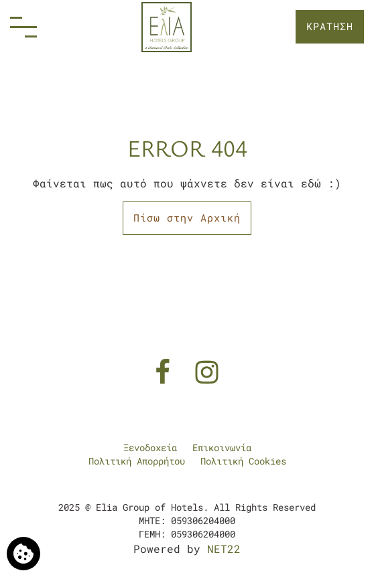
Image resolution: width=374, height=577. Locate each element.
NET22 (224, 549)
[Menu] (23, 27)
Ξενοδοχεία (150, 447)
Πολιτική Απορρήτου (136, 461)
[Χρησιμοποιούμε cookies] (23, 553)
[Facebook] (166, 370)
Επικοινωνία (221, 447)
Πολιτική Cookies (243, 461)
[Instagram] (206, 370)
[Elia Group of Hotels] (166, 27)
